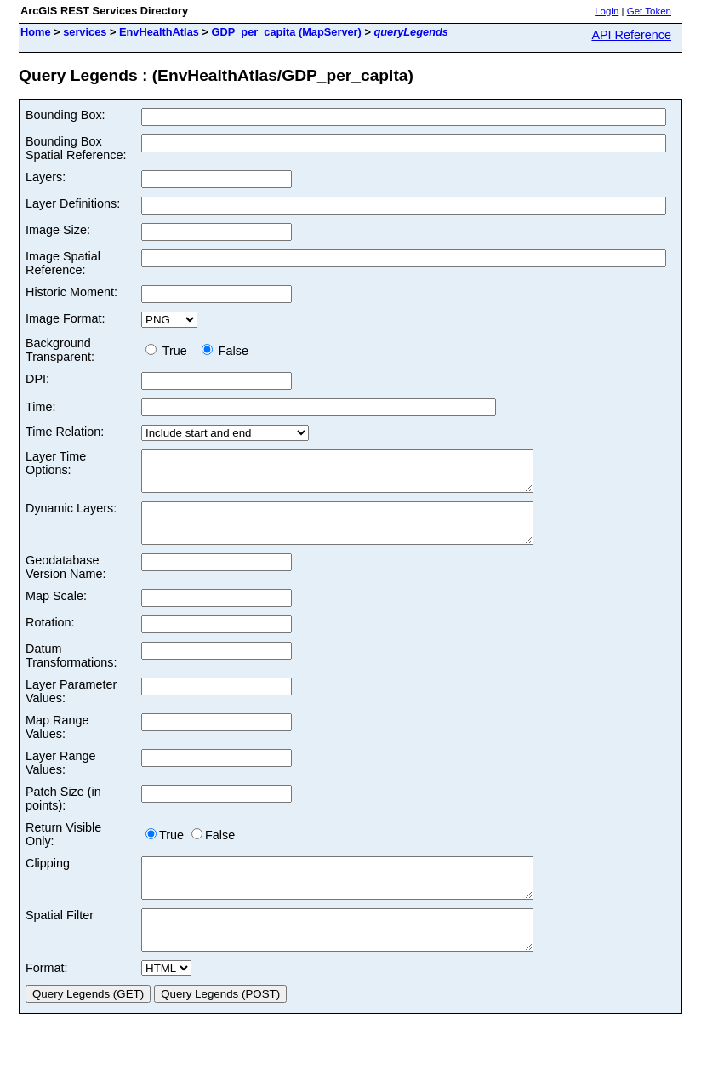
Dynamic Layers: (71, 516)
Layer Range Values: (60, 778)
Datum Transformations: (71, 670)
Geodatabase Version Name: (65, 582)
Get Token (649, 11)
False (225, 351)
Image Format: (65, 318)
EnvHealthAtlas (159, 32)
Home (35, 32)
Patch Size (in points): (63, 813)
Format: (47, 998)
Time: (40, 407)
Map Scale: (56, 611)
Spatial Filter (60, 938)
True (169, 351)
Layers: (46, 177)
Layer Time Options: (56, 463)
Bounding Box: (65, 115)
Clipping (48, 878)
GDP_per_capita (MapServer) (286, 32)
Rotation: (50, 637)
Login (606, 11)
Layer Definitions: (73, 203)
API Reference (631, 35)
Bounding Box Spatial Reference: (76, 148)
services (84, 32)
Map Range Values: (57, 742)
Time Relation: (65, 431)
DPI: (37, 379)
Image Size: (58, 230)
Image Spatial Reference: (63, 263)
